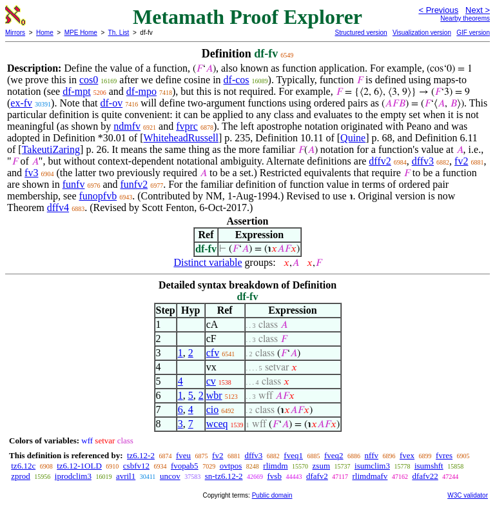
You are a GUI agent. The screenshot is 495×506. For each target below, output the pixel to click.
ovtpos (231, 466)
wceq (217, 423)
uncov (170, 476)
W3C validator (467, 495)
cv (211, 381)
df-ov (112, 102)
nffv (371, 455)
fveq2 (334, 455)
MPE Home (80, 32)
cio (212, 409)
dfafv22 (425, 476)
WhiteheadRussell (181, 137)
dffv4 (58, 207)
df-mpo (141, 91)
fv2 (461, 161)
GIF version (473, 32)
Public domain (272, 495)
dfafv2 (317, 476)
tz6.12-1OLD (79, 466)
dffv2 (380, 161)
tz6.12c (23, 466)
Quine (352, 137)
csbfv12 (136, 466)
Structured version (361, 32)
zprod (20, 476)
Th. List (119, 32)
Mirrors (15, 32)
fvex (407, 455)
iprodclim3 (73, 476)
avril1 (125, 476)
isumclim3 (372, 466)
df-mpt (77, 91)
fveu (183, 455)
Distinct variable (207, 262)
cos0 (88, 79)
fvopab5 (185, 466)
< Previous (438, 10)
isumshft (428, 466)
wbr (214, 395)
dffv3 (423, 161)
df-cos (236, 79)
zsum (321, 466)
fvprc (187, 126)
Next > (477, 10)
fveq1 (293, 455)
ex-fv (21, 102)
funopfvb (98, 195)
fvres (444, 455)
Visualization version (422, 32)
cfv (212, 352)
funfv (74, 184)
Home (44, 32)
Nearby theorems (465, 18)
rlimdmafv (369, 476)
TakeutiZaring (51, 149)
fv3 (31, 172)
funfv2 (134, 184)
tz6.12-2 (141, 455)
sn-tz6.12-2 (224, 476)
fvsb (274, 476)
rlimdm (275, 466)
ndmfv (127, 126)
